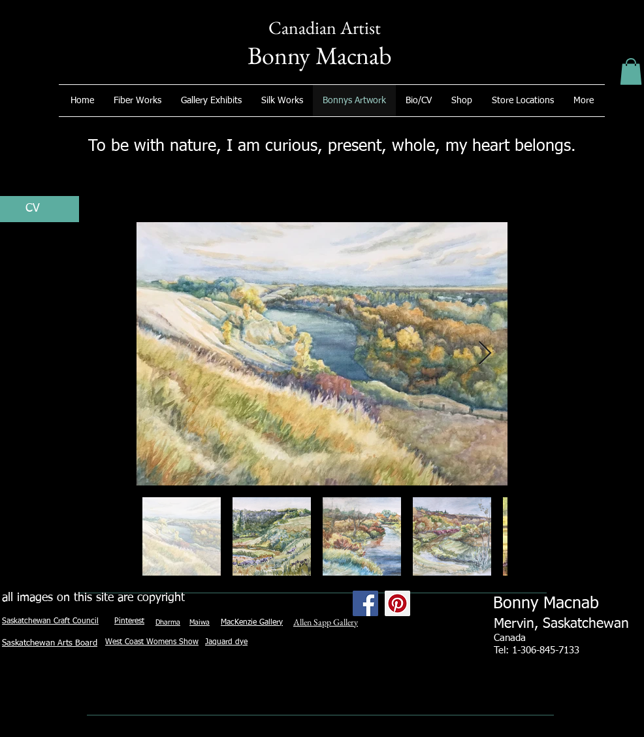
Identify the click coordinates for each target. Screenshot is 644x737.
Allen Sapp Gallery (325, 622)
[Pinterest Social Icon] (397, 603)
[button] (631, 71)
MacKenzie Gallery (252, 623)
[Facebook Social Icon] (365, 603)
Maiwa (199, 622)
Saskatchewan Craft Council (50, 621)
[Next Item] (484, 354)
